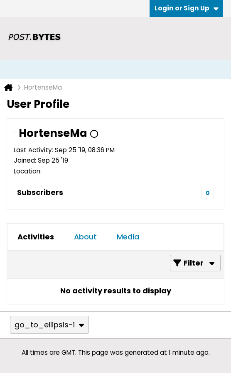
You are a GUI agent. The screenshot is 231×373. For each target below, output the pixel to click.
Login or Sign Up (187, 8)
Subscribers (40, 192)
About (85, 237)
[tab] (35, 237)
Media (128, 237)
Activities (35, 237)
